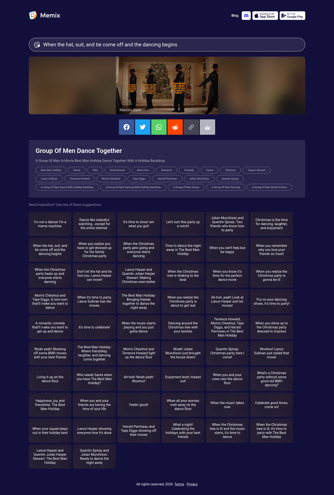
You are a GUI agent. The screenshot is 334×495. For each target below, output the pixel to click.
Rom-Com (143, 170)
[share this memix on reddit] (175, 127)
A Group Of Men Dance (186, 187)
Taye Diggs (139, 178)
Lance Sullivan (49, 178)
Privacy (192, 484)
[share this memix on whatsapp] (159, 127)
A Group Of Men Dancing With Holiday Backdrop (133, 187)
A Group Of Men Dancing (226, 187)
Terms (179, 484)
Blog (235, 15)
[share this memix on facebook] (126, 127)
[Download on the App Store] (265, 15)
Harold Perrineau (167, 178)
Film (95, 170)
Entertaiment (117, 170)
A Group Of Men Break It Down (269, 187)
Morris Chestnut (111, 178)
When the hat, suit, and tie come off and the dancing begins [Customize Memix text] (171, 44)
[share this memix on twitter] (142, 127)
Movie (76, 170)
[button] (191, 127)
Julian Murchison (199, 178)
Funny (209, 170)
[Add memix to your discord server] (246, 15)
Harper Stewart (256, 170)
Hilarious (230, 170)
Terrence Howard (79, 178)
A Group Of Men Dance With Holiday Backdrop (67, 187)
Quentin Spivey (230, 178)
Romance (166, 170)
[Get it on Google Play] (292, 15)
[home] (44, 15)
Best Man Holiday (51, 170)
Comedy (189, 170)
